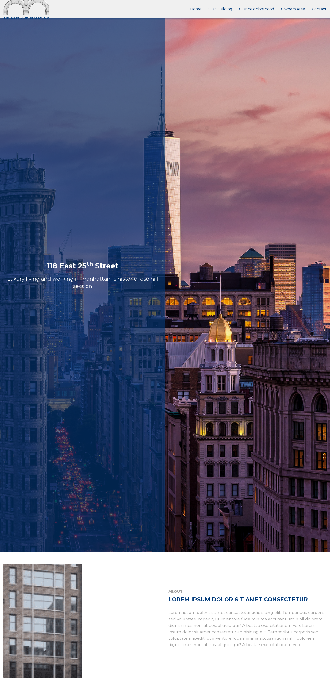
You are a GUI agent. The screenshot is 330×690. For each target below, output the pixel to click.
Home (195, 9)
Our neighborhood (256, 9)
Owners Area (293, 9)
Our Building (220, 9)
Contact (319, 9)
